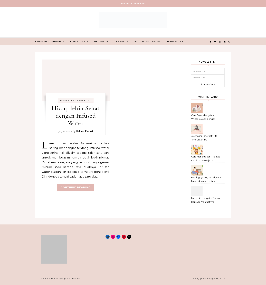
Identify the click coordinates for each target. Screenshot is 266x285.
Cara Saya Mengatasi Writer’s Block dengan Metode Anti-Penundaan (204, 117)
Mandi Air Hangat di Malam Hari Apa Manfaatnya (206, 200)
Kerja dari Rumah (48, 41)
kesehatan (67, 100)
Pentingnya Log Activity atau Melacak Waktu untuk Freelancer (206, 179)
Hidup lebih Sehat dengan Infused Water (76, 115)
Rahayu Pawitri (84, 131)
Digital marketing (148, 41)
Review (99, 41)
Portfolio (175, 41)
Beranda (126, 3)
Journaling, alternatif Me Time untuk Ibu (204, 138)
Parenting (84, 100)
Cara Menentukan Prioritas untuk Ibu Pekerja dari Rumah (205, 159)
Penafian (139, 3)
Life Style (77, 41)
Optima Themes (71, 278)
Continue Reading (76, 187)
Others (119, 41)
